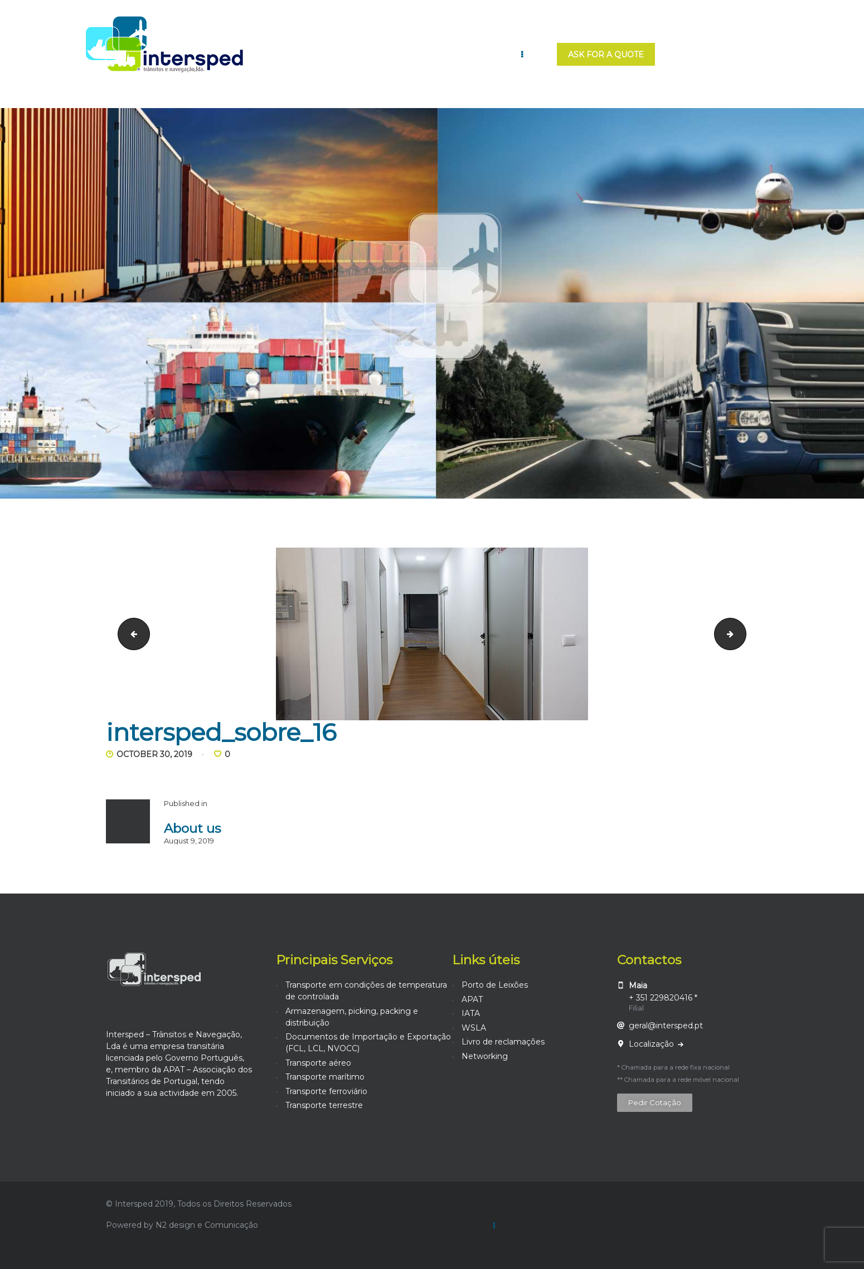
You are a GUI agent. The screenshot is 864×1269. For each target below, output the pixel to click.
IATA (471, 1013)
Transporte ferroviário (326, 1091)
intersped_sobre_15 (130, 633)
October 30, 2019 (154, 754)
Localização (652, 1044)
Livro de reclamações (503, 1042)
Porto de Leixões (495, 985)
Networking (485, 1056)
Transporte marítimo (325, 1077)
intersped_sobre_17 (742, 633)
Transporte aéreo (318, 1063)
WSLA (474, 1028)
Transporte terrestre (324, 1105)
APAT (472, 999)
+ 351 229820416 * (663, 998)
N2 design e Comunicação (206, 1225)
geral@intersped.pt (666, 1026)
